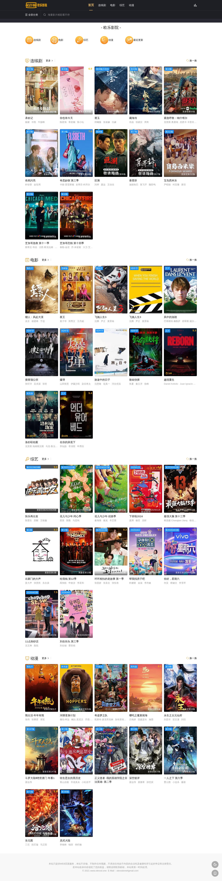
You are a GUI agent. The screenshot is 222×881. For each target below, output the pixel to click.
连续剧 (102, 5)
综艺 (122, 5)
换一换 (191, 60)
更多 (49, 60)
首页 (91, 5)
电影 (112, 5)
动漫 (131, 5)
